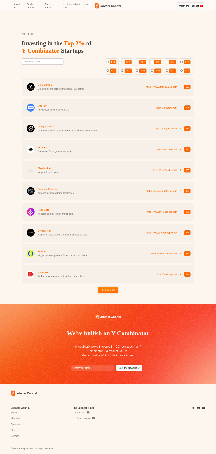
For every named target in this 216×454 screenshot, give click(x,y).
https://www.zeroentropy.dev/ (161, 232)
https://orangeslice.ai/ (165, 128)
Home (14, 412)
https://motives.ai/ (167, 149)
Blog (13, 430)
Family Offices (31, 6)
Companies (16, 424)
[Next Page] (108, 290)
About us (16, 6)
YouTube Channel (81, 418)
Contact (15, 436)
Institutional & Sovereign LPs (76, 6)
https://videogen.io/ (166, 274)
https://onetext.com (166, 107)
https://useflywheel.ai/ (165, 170)
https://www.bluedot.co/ (164, 253)
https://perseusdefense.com (162, 191)
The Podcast (78, 412)
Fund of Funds (49, 6)
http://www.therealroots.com (162, 211)
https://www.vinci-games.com (161, 86)
